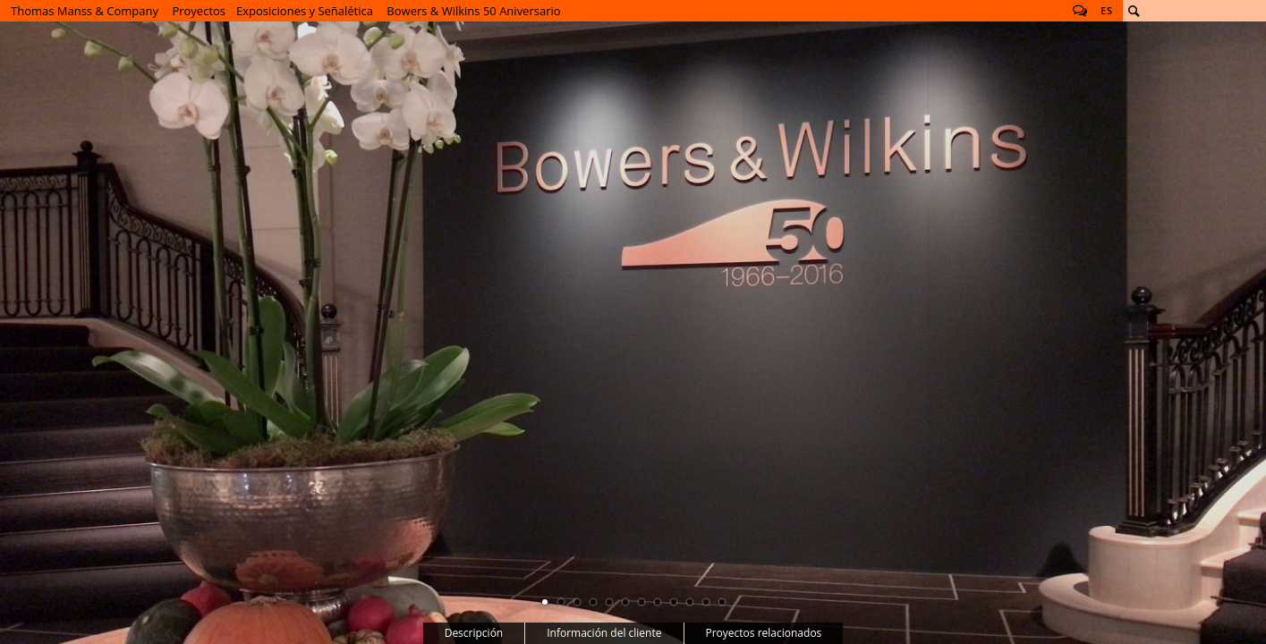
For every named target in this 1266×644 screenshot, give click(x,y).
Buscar (1133, 10)
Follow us (1080, 10)
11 (706, 602)
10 (690, 602)
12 (722, 602)
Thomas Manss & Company (84, 11)
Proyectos (198, 11)
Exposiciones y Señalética (304, 11)
